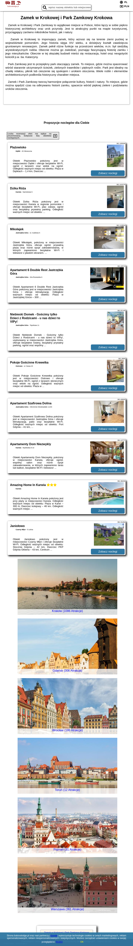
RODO (59, 942)
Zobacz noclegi (107, 173)
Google (53, 935)
